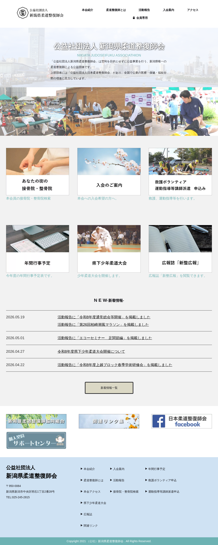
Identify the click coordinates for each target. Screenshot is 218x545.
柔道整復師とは (116, 10)
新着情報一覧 (109, 387)
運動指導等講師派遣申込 (162, 491)
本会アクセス (90, 491)
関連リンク (89, 525)
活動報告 (144, 10)
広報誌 (86, 514)
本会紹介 (87, 10)
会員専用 (140, 17)
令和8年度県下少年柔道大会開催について (91, 352)
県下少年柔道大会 (93, 503)
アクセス (192, 10)
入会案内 (168, 10)
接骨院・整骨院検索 (124, 491)
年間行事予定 (155, 469)
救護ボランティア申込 (161, 480)
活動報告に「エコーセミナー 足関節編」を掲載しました (105, 338)
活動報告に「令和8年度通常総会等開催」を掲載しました (104, 317)
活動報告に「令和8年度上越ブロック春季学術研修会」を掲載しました (115, 365)
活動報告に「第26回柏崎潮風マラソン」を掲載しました (103, 325)
